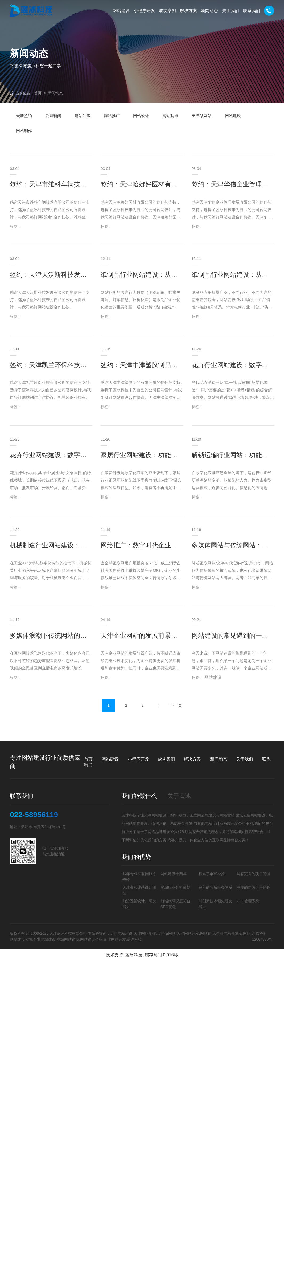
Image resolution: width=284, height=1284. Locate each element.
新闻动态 (55, 93)
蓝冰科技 (133, 955)
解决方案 (192, 759)
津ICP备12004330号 (262, 936)
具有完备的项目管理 (253, 874)
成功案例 (166, 759)
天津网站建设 (155, 815)
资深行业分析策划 (175, 887)
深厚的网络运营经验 (253, 887)
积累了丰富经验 (212, 874)
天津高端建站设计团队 (139, 890)
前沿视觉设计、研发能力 (139, 904)
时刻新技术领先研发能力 (215, 904)
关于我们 (244, 759)
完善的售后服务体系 (215, 887)
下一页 (176, 727)
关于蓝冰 (179, 796)
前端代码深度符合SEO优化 (175, 904)
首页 (38, 93)
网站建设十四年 (173, 874)
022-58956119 (34, 815)
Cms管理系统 (248, 901)
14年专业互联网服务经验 (139, 877)
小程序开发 (138, 759)
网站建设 (110, 759)
